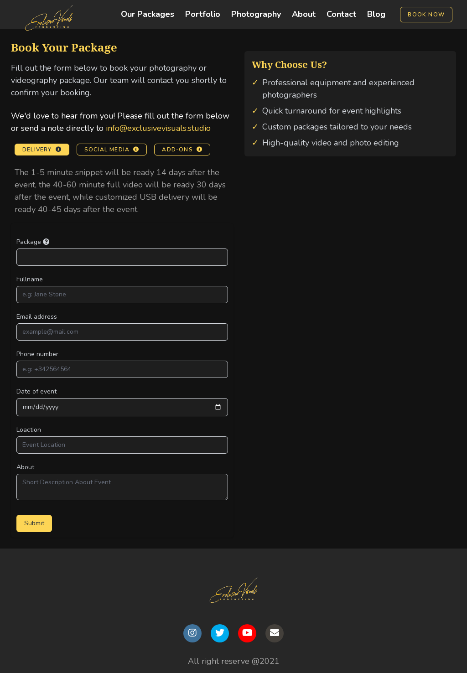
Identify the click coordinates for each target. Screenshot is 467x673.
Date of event (36, 391)
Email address (36, 316)
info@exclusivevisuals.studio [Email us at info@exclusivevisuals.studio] (158, 128)
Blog (376, 14)
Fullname (29, 279)
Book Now (426, 14)
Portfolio (202, 14)
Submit (34, 523)
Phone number (37, 354)
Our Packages (147, 14)
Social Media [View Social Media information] (112, 149)
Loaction (28, 429)
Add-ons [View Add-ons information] (182, 149)
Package (32, 242)
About (304, 14)
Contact (341, 14)
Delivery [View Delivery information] (42, 149)
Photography (256, 14)
